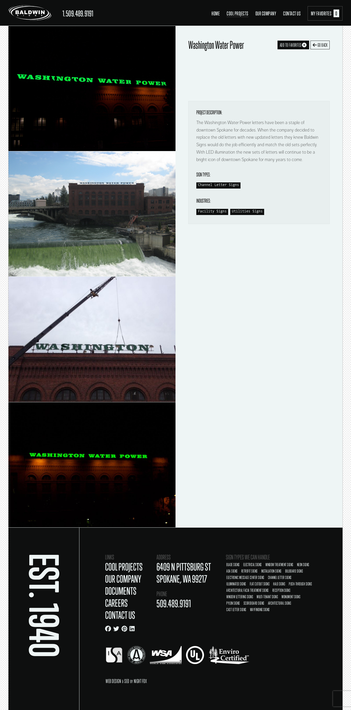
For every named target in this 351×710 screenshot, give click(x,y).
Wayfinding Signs (260, 609)
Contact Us (292, 13)
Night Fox (140, 681)
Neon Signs (303, 564)
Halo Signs (279, 583)
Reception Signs (281, 590)
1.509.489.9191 (78, 13)
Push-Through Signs (300, 583)
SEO (126, 681)
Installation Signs (271, 571)
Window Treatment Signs (279, 564)
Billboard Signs (294, 571)
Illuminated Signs (236, 583)
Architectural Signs (279, 603)
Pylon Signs (233, 603)
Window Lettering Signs (239, 596)
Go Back (320, 45)
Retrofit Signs (249, 571)
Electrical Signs (252, 564)
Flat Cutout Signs (260, 583)
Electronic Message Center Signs (245, 577)
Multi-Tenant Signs (267, 596)
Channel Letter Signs (218, 185)
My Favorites (325, 13)
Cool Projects (237, 13)
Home (215, 13)
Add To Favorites (293, 45)
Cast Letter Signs (236, 609)
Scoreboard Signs (254, 603)
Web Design (113, 681)
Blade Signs (233, 564)
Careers (116, 603)
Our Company (265, 13)
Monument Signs (291, 596)
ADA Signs (232, 571)
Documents (120, 591)
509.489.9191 (173, 603)
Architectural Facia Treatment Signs (247, 590)
